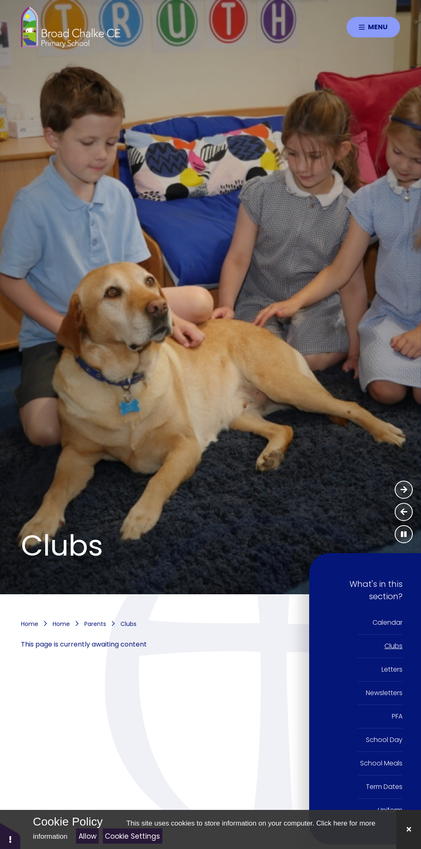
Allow (88, 836)
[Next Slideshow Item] (404, 490)
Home (29, 624)
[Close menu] (373, 27)
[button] (10, 835)
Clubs (128, 624)
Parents (95, 624)
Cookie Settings (132, 836)
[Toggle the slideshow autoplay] (404, 534)
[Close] (408, 829)
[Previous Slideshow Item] (404, 512)
